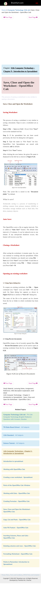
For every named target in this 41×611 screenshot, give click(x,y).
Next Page (33, 17)
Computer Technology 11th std (19, 10)
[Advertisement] (20, 41)
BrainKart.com (17, 3)
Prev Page (7, 17)
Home (4, 10)
